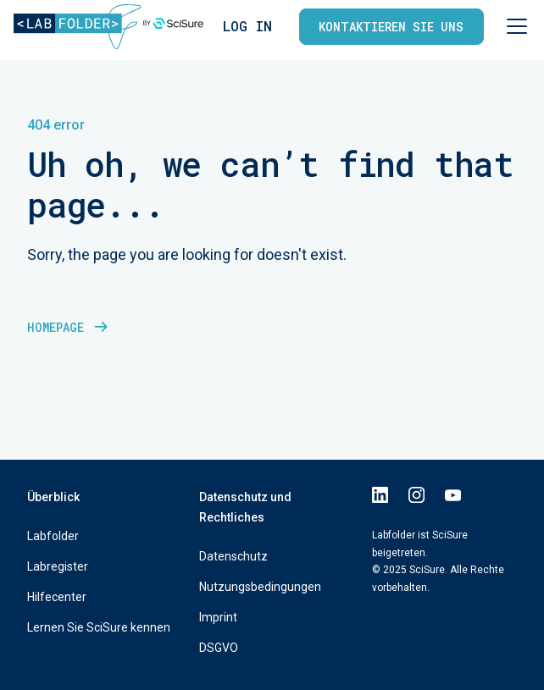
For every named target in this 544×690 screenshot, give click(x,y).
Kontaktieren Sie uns (391, 27)
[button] (513, 26)
